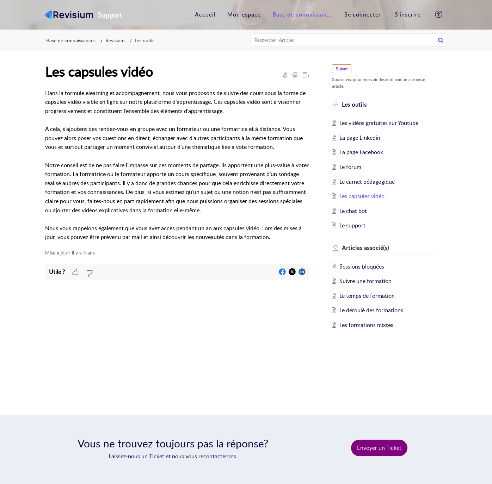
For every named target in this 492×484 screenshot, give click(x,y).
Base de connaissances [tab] (304, 14)
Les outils (144, 40)
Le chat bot (353, 211)
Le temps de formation (367, 296)
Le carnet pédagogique (367, 182)
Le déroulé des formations (371, 310)
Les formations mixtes (366, 325)
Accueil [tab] (205, 14)
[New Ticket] (379, 448)
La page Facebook (361, 152)
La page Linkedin (359, 138)
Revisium (115, 40)
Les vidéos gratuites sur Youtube (378, 123)
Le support (352, 225)
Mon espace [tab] (244, 14)
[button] (439, 15)
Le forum (350, 167)
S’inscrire (408, 14)
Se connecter (362, 14)
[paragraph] (177, 165)
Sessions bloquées (361, 266)
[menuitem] (363, 15)
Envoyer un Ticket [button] (379, 448)
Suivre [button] (342, 69)
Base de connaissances (71, 40)
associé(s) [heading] (365, 248)
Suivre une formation (365, 281)
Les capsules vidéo (362, 196)
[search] (349, 40)
